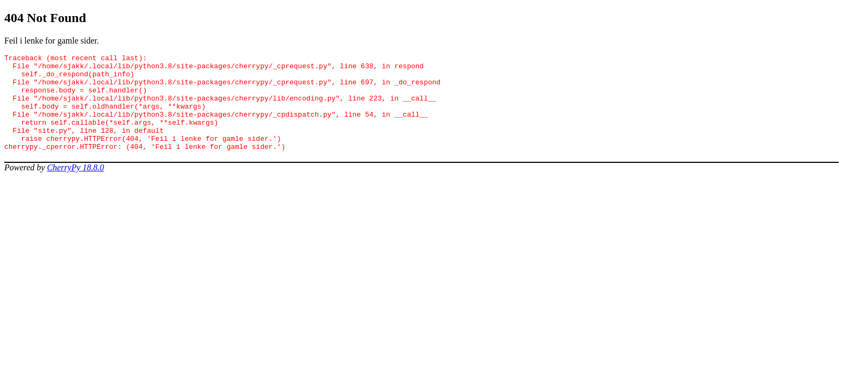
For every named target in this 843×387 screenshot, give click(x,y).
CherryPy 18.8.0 (75, 186)
